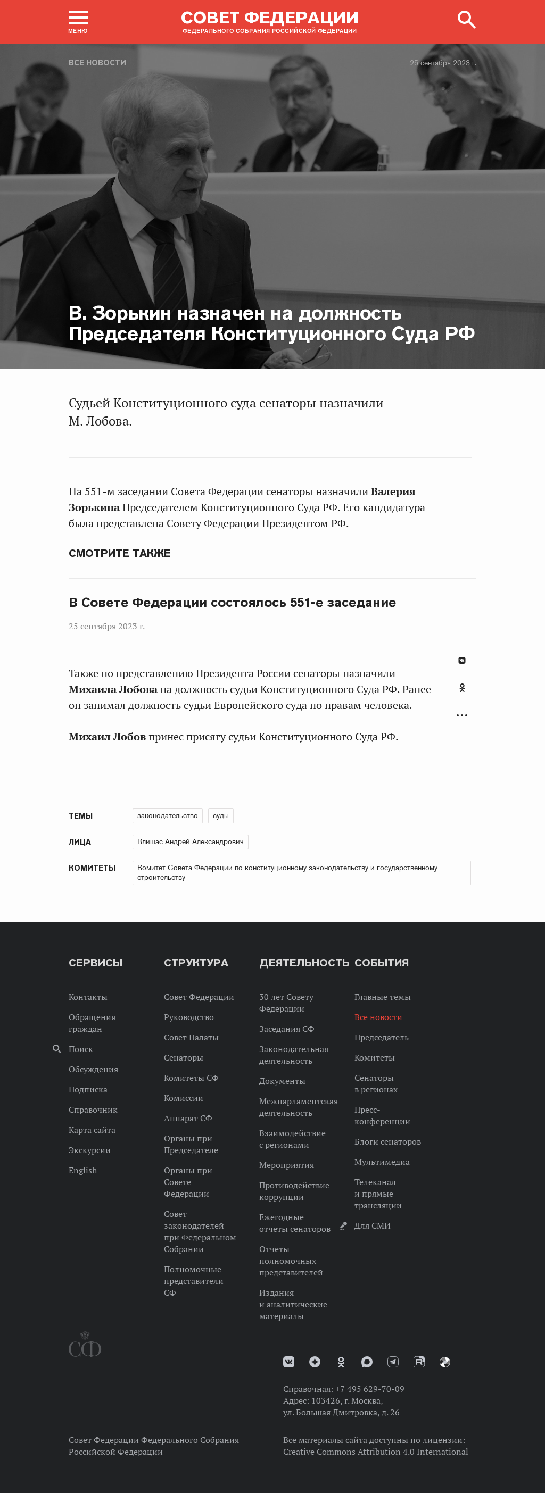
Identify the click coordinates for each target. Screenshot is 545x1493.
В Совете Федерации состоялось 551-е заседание (232, 603)
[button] (78, 22)
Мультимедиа (382, 1161)
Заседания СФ (287, 1028)
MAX (367, 1361)
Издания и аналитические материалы (293, 1304)
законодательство (167, 815)
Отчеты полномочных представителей (291, 1261)
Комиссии (183, 1097)
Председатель (381, 1037)
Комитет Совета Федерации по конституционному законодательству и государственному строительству (287, 872)
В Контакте (462, 660)
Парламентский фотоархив (445, 1362)
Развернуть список (462, 716)
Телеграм (393, 1361)
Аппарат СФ (188, 1118)
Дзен (314, 1361)
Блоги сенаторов (387, 1141)
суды (221, 815)
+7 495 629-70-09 (369, 1388)
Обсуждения (93, 1069)
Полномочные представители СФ (194, 1281)
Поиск (81, 1049)
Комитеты (374, 1057)
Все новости (97, 63)
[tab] (462, 693)
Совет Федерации (199, 996)
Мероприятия (286, 1165)
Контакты (88, 996)
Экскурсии (90, 1150)
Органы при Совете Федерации (188, 1182)
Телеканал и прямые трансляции (378, 1194)
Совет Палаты (191, 1037)
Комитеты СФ (191, 1077)
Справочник (93, 1109)
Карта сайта (92, 1129)
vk (288, 1361)
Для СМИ (372, 1225)
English (83, 1170)
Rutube (419, 1361)
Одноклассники (462, 687)
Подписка (88, 1089)
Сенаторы (183, 1057)
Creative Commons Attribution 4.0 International (375, 1451)
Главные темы (382, 996)
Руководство (189, 1017)
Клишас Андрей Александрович (190, 841)
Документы (282, 1080)
